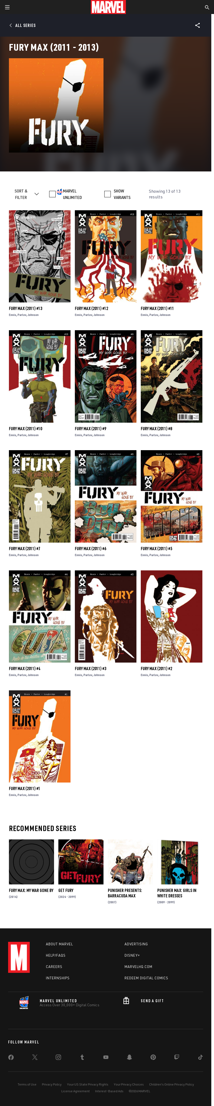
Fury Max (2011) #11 (157, 308)
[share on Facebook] (11, 1058)
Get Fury (65, 890)
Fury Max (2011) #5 (156, 548)
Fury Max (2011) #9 (90, 428)
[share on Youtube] (106, 1058)
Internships (58, 978)
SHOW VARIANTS (122, 194)
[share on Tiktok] (200, 1058)
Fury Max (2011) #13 (25, 308)
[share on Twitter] (35, 1058)
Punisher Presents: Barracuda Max (125, 893)
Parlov (22, 315)
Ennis (12, 315)
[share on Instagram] (58, 1058)
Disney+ (132, 955)
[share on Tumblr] (82, 1058)
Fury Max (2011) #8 (156, 428)
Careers (54, 966)
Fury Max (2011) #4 (24, 668)
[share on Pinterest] (153, 1058)
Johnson (33, 315)
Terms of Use (27, 1084)
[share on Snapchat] (129, 1058)
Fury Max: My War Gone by (31, 890)
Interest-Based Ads (109, 1091)
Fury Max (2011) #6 (90, 548)
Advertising (136, 944)
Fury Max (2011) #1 (24, 788)
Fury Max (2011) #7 (24, 548)
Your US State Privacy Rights (87, 1084)
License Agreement (75, 1091)
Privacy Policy (52, 1084)
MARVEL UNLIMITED (72, 194)
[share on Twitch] (176, 1058)
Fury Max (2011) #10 (25, 428)
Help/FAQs (56, 955)
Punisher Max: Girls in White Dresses (176, 893)
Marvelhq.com (138, 966)
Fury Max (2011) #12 (91, 308)
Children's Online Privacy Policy (171, 1084)
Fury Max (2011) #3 (90, 668)
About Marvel (59, 944)
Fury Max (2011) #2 (156, 668)
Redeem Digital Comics (146, 978)
